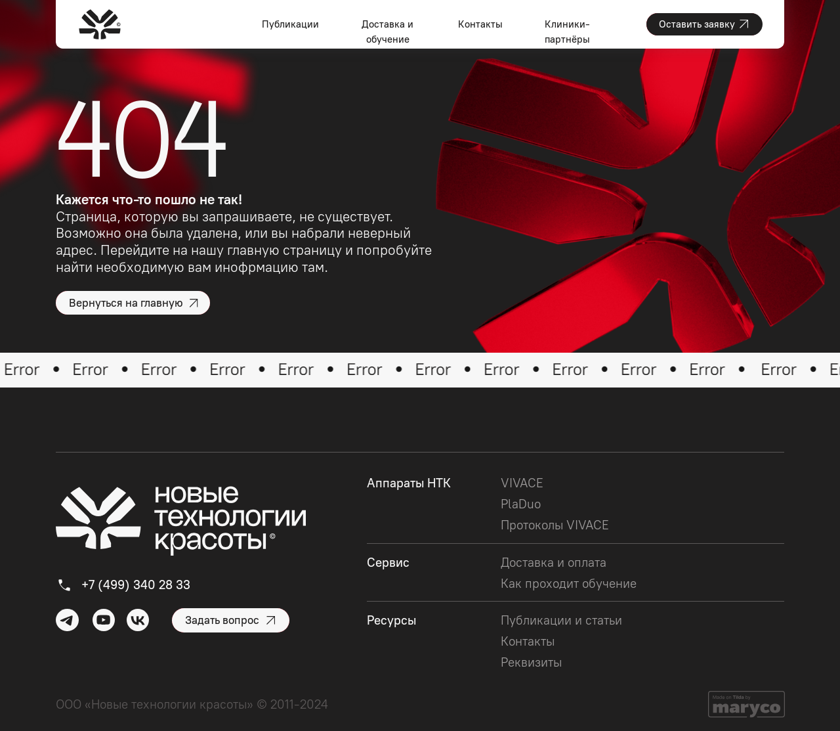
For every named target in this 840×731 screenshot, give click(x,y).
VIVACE (522, 483)
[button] (704, 24)
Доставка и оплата (553, 562)
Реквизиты (531, 662)
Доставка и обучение (387, 31)
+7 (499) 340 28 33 (135, 584)
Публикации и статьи (561, 620)
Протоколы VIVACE (555, 525)
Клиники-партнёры (567, 31)
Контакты (480, 24)
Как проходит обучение (569, 583)
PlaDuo (521, 504)
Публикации (290, 24)
